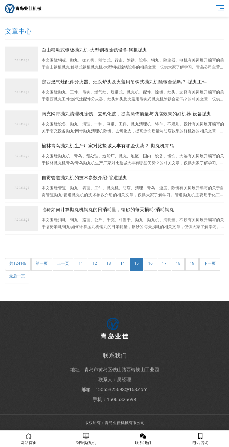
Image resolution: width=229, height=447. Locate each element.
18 (178, 263)
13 (108, 263)
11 (80, 263)
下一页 (210, 263)
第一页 (42, 263)
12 (94, 263)
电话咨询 (200, 439)
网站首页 (28, 439)
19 (192, 263)
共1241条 (17, 263)
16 (150, 263)
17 (164, 263)
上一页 (63, 263)
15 (136, 263)
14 (122, 263)
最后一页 (17, 276)
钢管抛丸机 (86, 439)
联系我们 (143, 439)
